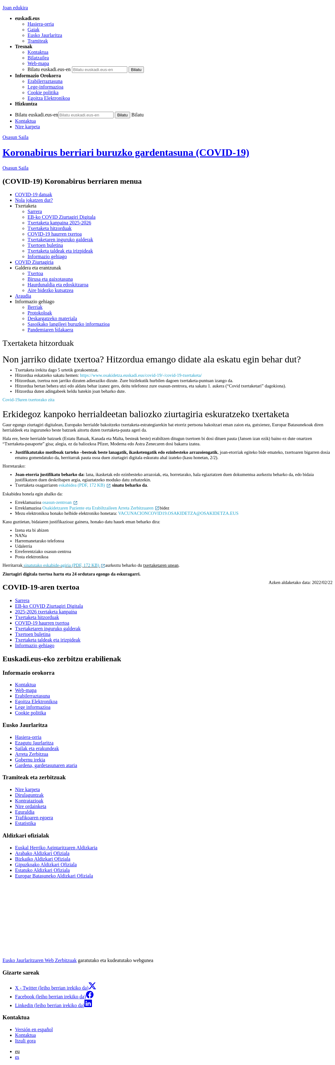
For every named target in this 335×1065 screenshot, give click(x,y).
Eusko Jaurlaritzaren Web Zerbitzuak (40, 960)
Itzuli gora (25, 1040)
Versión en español (34, 1029)
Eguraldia (24, 812)
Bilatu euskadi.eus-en (49, 69)
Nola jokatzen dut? (34, 200)
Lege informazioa (32, 707)
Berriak (35, 307)
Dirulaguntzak (29, 795)
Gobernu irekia (30, 759)
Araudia (23, 296)
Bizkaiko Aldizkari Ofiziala (42, 859)
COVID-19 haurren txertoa (55, 234)
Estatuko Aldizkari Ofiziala (42, 870)
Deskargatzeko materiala (52, 318)
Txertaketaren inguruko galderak (60, 239)
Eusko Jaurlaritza (45, 35)
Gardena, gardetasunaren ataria (46, 765)
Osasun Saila (15, 137)
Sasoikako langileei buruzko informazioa (69, 324)
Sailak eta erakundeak (37, 748)
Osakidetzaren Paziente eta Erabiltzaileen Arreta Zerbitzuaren (101, 507)
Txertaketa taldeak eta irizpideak (60, 250)
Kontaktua (38, 52)
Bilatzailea (38, 57)
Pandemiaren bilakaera (50, 329)
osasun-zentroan (60, 502)
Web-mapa (38, 63)
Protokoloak (40, 312)
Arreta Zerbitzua (31, 754)
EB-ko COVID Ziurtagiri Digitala (61, 217)
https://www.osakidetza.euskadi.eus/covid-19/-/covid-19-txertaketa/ (141, 375)
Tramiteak (38, 41)
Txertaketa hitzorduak (50, 228)
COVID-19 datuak (33, 194)
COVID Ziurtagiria (34, 262)
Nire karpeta (27, 126)
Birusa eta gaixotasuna (50, 279)
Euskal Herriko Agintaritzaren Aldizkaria (56, 847)
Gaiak (33, 29)
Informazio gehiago (47, 256)
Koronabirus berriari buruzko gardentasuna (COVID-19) (126, 152)
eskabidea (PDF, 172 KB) (85, 485)
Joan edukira (15, 7)
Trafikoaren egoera (34, 817)
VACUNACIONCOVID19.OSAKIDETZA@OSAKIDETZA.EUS (178, 513)
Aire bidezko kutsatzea (51, 290)
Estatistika (25, 823)
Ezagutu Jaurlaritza (34, 742)
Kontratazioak (29, 800)
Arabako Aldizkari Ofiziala (42, 853)
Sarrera (35, 211)
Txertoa (35, 273)
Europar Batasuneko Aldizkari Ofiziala (54, 875)
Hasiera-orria (41, 24)
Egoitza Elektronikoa (49, 98)
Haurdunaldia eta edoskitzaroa (58, 284)
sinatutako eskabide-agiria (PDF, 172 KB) (64, 565)
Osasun (15, 168)
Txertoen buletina (45, 245)
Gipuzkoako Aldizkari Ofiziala (46, 864)
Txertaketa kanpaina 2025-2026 (59, 222)
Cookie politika (43, 92)
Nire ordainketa (30, 806)
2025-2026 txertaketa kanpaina (46, 611)
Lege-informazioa (45, 87)
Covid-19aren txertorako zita (28, 399)
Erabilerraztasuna (45, 81)
